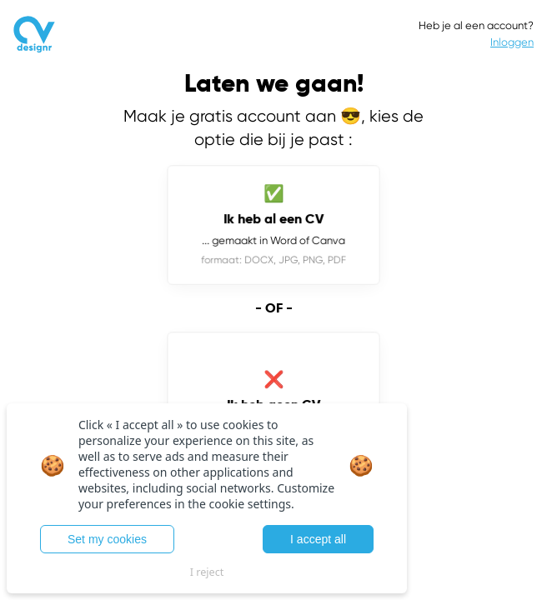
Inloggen (512, 42)
